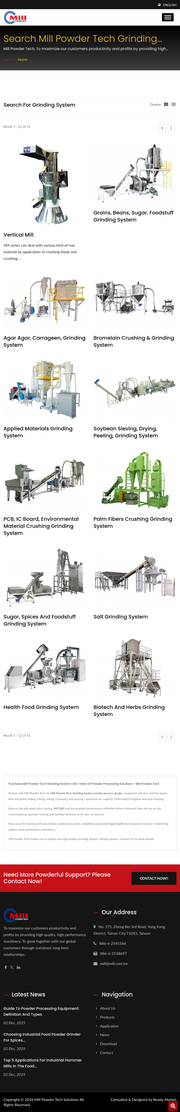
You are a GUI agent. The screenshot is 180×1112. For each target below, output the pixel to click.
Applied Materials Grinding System (38, 432)
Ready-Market (164, 1099)
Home (23, 59)
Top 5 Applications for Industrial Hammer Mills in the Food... (43, 1063)
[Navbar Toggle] (168, 17)
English (169, 5)
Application (109, 1025)
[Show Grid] (166, 104)
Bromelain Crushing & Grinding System (134, 341)
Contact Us (126, 839)
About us (108, 1008)
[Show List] (173, 104)
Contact (106, 1052)
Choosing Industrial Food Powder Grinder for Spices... (42, 1037)
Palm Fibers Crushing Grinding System (133, 523)
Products (107, 1017)
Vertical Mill (19, 234)
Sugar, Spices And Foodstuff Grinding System (40, 620)
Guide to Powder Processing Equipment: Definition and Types (41, 1011)
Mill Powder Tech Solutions (56, 1099)
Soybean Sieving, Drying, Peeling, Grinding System (126, 432)
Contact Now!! (153, 878)
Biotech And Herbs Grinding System (129, 711)
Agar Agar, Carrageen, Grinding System (45, 341)
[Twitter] (12, 967)
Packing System (108, 839)
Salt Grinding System (121, 616)
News (104, 1034)
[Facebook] (6, 967)
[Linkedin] (18, 967)
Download (108, 1043)
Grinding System (88, 839)
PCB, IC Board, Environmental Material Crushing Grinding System (41, 526)
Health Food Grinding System (41, 707)
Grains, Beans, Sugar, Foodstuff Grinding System (134, 216)
